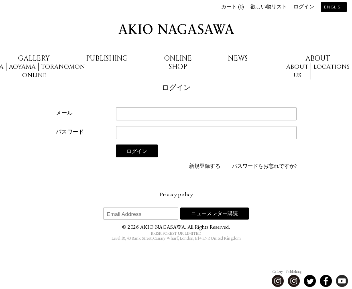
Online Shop (178, 62)
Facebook (326, 281)
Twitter (310, 281)
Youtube (342, 281)
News (238, 58)
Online (34, 75)
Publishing (107, 58)
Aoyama (22, 67)
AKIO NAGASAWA (176, 29)
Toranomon (63, 67)
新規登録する (204, 166)
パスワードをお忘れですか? (264, 166)
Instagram (278, 281)
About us (297, 71)
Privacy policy (176, 195)
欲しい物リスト (268, 7)
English (334, 7)
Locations (331, 67)
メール (64, 113)
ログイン (303, 7)
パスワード (70, 132)
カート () (232, 7)
